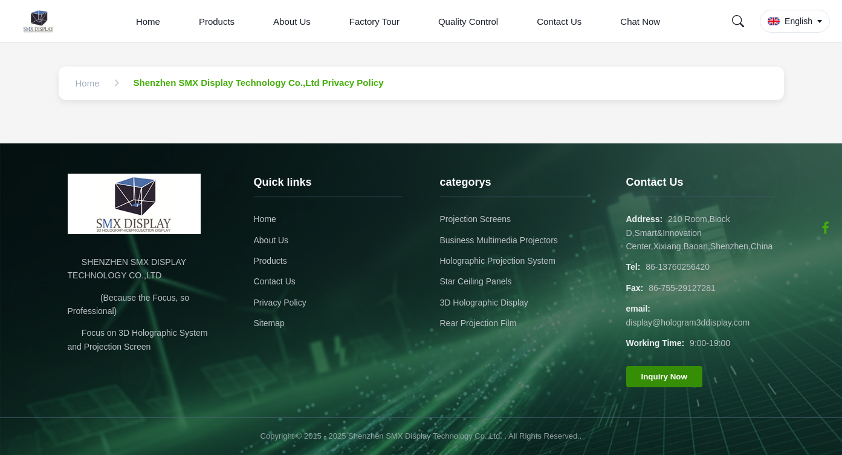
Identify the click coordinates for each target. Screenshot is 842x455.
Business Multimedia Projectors (499, 240)
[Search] (738, 21)
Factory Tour (374, 21)
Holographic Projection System (497, 261)
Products (217, 21)
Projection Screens (475, 219)
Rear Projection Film (478, 323)
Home (148, 21)
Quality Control (468, 21)
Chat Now (640, 21)
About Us (292, 21)
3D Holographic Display (484, 302)
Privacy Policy (280, 302)
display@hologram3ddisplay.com (688, 322)
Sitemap (269, 323)
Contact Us (559, 21)
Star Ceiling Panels (476, 281)
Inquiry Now (664, 376)
